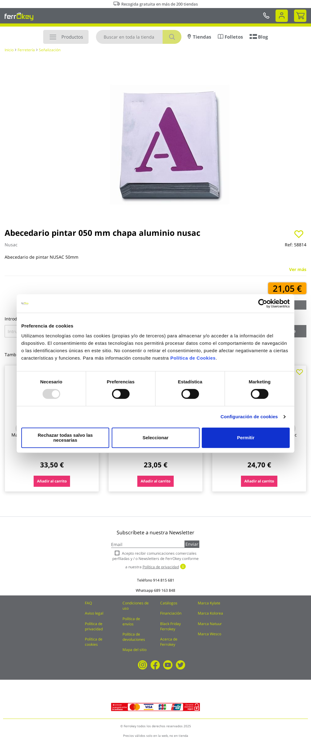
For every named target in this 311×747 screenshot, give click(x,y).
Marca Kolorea (210, 613)
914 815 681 (163, 580)
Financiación (170, 613)
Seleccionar (155, 437)
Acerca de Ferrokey (168, 641)
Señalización (49, 49)
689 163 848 (164, 590)
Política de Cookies (193, 360)
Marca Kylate (209, 603)
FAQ (88, 603)
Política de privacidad (94, 626)
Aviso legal (94, 613)
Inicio (9, 49)
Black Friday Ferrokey (170, 626)
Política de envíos (131, 621)
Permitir (245, 437)
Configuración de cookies (249, 419)
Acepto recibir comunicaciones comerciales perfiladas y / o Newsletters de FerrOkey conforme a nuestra (155, 560)
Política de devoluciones (133, 637)
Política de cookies (93, 641)
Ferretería (26, 49)
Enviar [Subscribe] (191, 544)
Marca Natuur (210, 623)
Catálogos (168, 603)
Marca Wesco (209, 633)
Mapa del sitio (134, 649)
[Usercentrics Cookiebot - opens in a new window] (263, 306)
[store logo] (19, 16)
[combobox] (138, 37)
